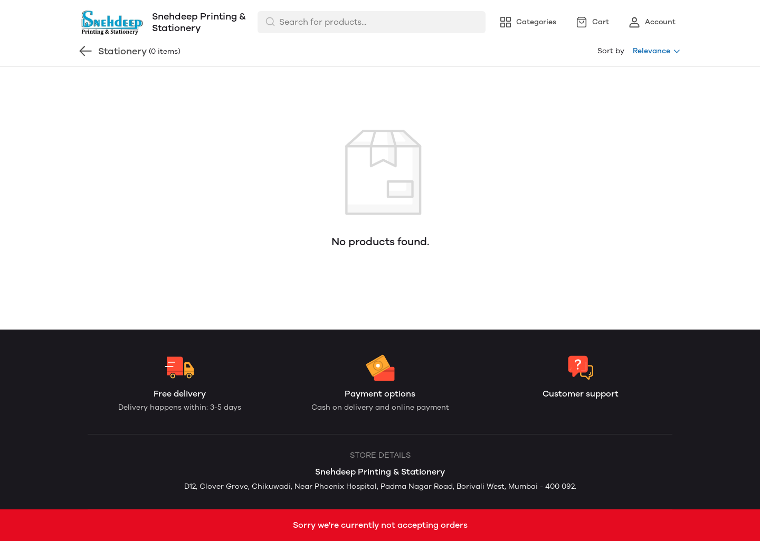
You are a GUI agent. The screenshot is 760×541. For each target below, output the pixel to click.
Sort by (610, 50)
